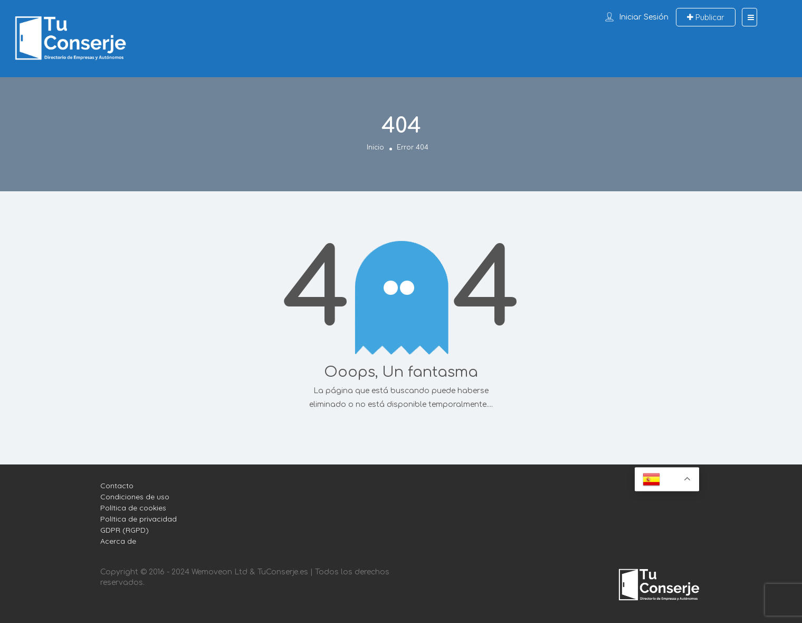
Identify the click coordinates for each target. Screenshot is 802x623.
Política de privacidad (138, 519)
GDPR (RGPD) (124, 530)
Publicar (705, 17)
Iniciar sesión (644, 17)
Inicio (375, 147)
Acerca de (118, 541)
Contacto (116, 485)
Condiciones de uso (134, 496)
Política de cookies (133, 508)
